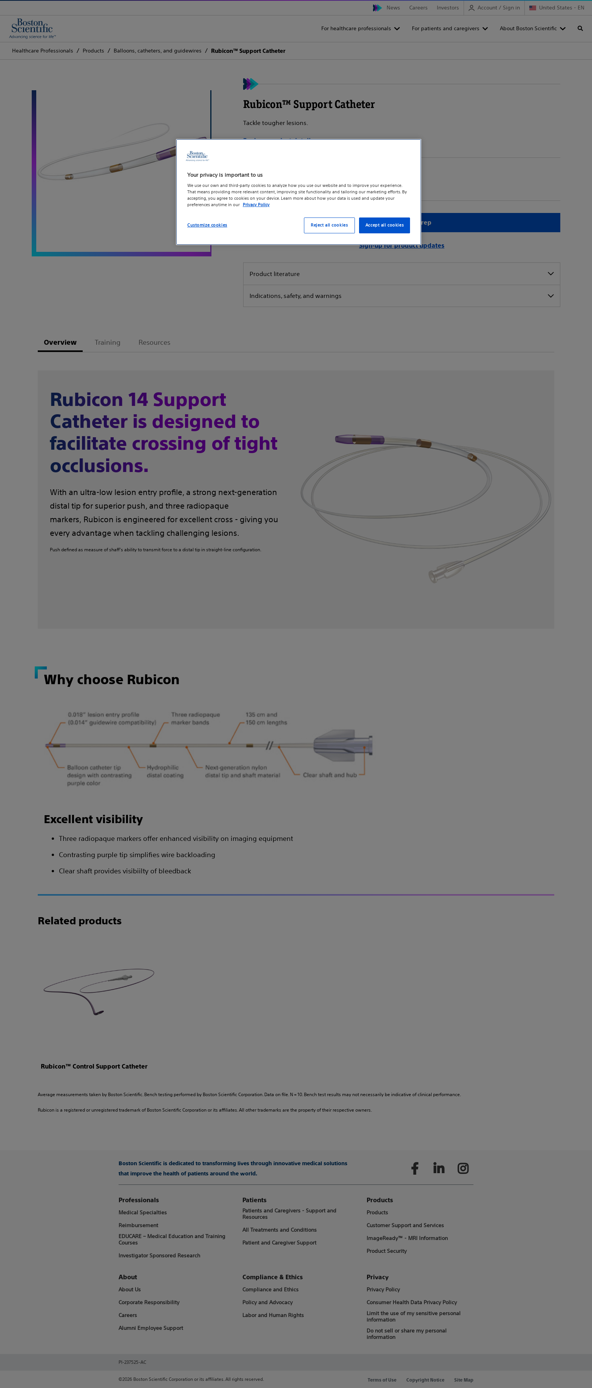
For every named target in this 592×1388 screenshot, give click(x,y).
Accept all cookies (384, 225)
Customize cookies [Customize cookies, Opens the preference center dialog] (207, 225)
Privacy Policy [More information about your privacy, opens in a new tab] (256, 205)
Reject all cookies (329, 225)
